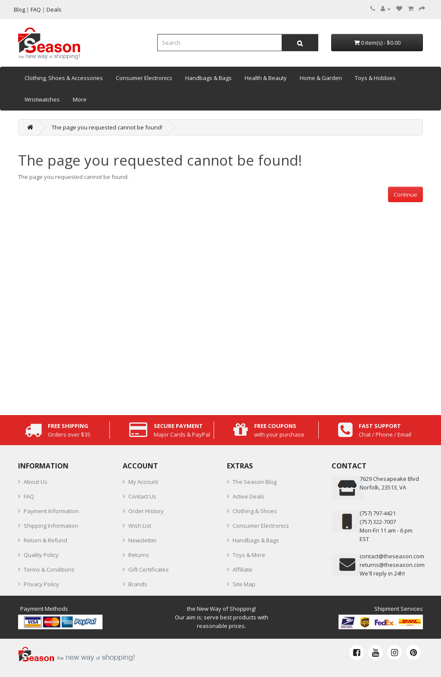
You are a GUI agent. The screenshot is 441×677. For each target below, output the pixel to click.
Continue (405, 194)
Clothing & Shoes (255, 511)
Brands (137, 584)
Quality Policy (41, 555)
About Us (35, 482)
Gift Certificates (148, 569)
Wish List (139, 525)
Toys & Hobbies (375, 78)
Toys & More (249, 555)
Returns (138, 555)
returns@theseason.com (392, 565)
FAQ (29, 496)
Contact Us (142, 496)
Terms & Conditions (49, 569)
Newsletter (142, 540)
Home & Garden (321, 78)
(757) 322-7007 (378, 522)
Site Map (244, 584)
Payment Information (51, 511)
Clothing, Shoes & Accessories (64, 78)
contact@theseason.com (392, 556)
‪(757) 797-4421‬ (378, 513)
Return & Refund (45, 540)
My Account (143, 482)
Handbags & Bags (208, 78)
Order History (146, 511)
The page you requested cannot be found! (107, 127)
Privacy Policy (41, 584)
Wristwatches (42, 99)
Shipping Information (51, 525)
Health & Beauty (266, 78)
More (80, 99)
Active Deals (248, 496)
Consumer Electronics (144, 78)
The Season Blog (254, 482)
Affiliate (242, 569)
